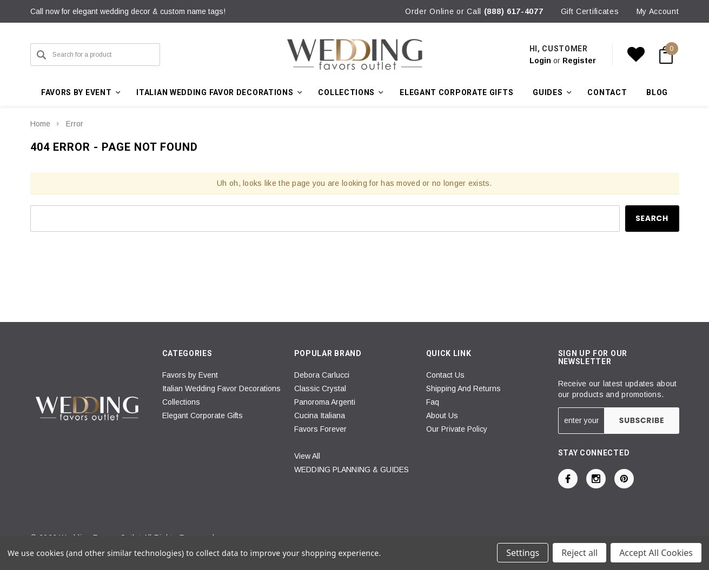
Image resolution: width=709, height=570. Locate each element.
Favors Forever (320, 429)
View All (307, 456)
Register (579, 60)
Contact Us (445, 375)
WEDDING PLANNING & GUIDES (351, 469)
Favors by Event (190, 375)
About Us (442, 415)
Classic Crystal (320, 388)
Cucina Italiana (319, 415)
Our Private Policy (456, 429)
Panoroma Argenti (324, 402)
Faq (432, 402)
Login (540, 60)
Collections (181, 402)
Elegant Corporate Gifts (456, 92)
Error (74, 123)
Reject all (579, 553)
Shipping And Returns (463, 388)
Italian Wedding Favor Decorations (221, 388)
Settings (522, 553)
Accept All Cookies (656, 553)
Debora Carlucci (321, 375)
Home (40, 123)
